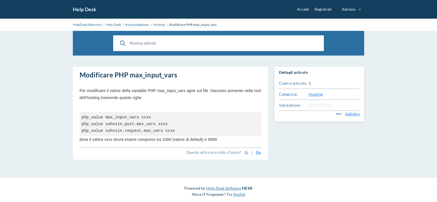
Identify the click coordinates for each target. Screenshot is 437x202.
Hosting (316, 94)
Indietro (348, 113)
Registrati (323, 9)
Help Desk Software (223, 188)
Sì (246, 152)
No (258, 152)
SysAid (239, 194)
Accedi (303, 9)
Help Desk (84, 9)
